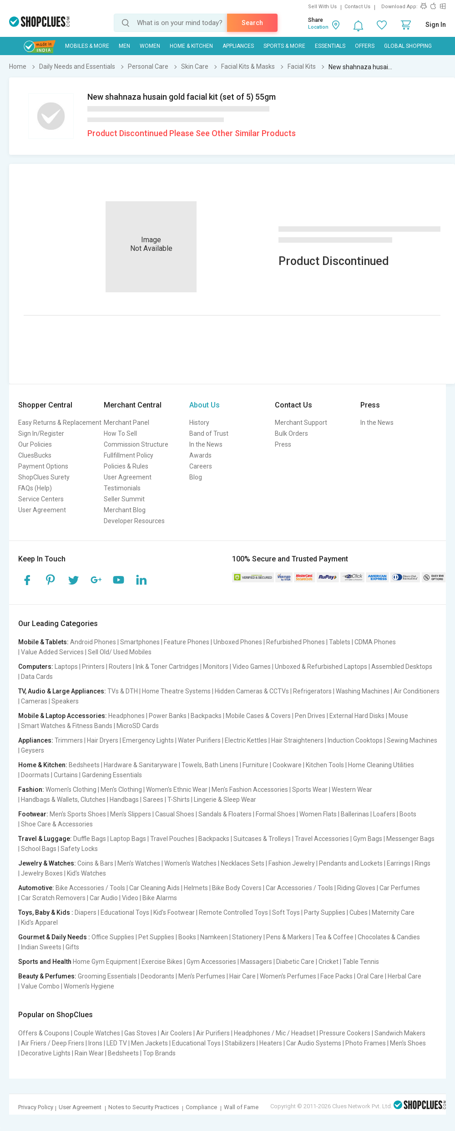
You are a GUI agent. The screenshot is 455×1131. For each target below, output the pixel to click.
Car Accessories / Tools (299, 888)
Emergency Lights (148, 740)
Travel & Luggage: (45, 838)
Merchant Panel (126, 422)
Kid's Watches (86, 873)
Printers (93, 666)
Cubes (358, 912)
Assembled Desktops (401, 666)
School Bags (38, 848)
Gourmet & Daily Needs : (54, 937)
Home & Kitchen (191, 46)
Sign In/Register (41, 433)
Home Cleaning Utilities (381, 765)
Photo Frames (365, 1043)
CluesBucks (34, 455)
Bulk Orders (291, 433)
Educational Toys (125, 912)
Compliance (201, 1107)
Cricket (328, 961)
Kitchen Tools (325, 765)
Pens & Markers (288, 937)
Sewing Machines (412, 740)
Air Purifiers (213, 1033)
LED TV (116, 1043)
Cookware (287, 765)
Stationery (247, 937)
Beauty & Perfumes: (47, 976)
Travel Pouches (172, 838)
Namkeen (214, 937)
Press (283, 444)
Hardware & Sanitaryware (140, 765)
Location (318, 27)
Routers (120, 666)
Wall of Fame (241, 1107)
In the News (205, 444)
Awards (200, 455)
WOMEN (150, 46)
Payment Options (43, 466)
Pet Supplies (156, 937)
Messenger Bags (410, 838)
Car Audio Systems (313, 1043)
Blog (195, 477)
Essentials (330, 46)
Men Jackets (149, 1043)
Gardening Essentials (112, 775)
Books (187, 937)
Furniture (255, 765)
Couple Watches (97, 1033)
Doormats (35, 775)
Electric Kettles (246, 740)
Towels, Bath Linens (210, 765)
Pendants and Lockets (351, 863)
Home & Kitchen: (42, 765)
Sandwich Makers (399, 1033)
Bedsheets (84, 765)
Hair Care (242, 976)
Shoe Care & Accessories (57, 824)
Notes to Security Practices (143, 1107)
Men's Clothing (121, 789)
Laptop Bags (128, 838)
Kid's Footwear (174, 912)
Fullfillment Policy (128, 455)
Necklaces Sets (242, 863)
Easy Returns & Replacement (59, 422)
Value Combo (40, 986)
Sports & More (284, 46)
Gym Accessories (211, 961)
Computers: (35, 666)
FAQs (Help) (35, 488)
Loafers (384, 814)
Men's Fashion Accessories (250, 789)
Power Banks (168, 715)
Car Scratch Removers (53, 898)
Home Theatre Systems (176, 691)
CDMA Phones (375, 642)
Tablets (339, 642)
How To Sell (120, 433)
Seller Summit (124, 499)
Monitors (215, 666)
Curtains (66, 775)
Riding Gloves (356, 888)
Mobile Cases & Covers (258, 715)
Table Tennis (361, 961)
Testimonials (122, 488)
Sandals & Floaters (225, 814)
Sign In (435, 24)
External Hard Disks (356, 715)
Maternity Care (393, 912)
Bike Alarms (159, 898)
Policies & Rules (126, 466)
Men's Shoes (408, 1043)
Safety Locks (79, 848)
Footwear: (33, 814)
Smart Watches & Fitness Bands (66, 725)
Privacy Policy (35, 1107)
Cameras (34, 701)
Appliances (238, 46)
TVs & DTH (122, 691)
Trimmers (69, 740)
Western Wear (352, 789)
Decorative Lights (46, 1053)
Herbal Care (404, 976)
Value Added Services (52, 652)
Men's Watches (138, 863)
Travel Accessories (322, 838)
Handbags (124, 799)
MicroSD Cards (137, 725)
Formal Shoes (275, 814)
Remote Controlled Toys (233, 912)
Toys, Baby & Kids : (45, 912)
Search (252, 22)
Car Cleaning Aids (154, 888)
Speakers (65, 701)
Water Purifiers (199, 740)
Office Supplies (112, 937)
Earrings (398, 863)
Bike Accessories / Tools (90, 888)
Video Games (252, 666)
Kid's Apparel (39, 922)
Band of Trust (208, 433)
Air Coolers (176, 1033)
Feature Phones (186, 642)
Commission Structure (136, 444)
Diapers (85, 912)
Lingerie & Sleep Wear (225, 799)
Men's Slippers (130, 814)
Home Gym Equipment (105, 961)
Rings (422, 863)
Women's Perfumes (288, 976)
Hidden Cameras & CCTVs (252, 691)
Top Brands (159, 1053)
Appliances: (35, 740)
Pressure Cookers (344, 1033)
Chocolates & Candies (389, 937)
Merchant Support (301, 422)
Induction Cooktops (355, 740)
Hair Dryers (102, 740)
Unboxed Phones (237, 642)
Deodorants (157, 976)
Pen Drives (310, 715)
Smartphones (140, 642)
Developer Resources (134, 521)
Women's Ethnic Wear (176, 789)
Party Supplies (324, 912)
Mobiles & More (87, 46)
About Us (204, 405)
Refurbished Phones (295, 642)
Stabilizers (240, 1043)
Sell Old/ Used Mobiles (120, 652)
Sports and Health (44, 961)
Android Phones (93, 642)
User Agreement (42, 510)
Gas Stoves (140, 1033)
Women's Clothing (71, 789)
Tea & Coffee (334, 937)
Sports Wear (310, 789)
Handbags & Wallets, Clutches (63, 799)
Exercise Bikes (162, 961)
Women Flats (318, 814)
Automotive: (36, 888)
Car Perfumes (399, 888)
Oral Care (370, 976)
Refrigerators (312, 691)
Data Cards (37, 676)
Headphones (126, 715)
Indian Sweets (41, 947)
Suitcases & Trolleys (262, 838)
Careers (200, 466)
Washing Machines (362, 691)
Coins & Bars (95, 863)
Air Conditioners (417, 691)
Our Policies (35, 444)
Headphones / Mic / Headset (274, 1033)
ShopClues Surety (44, 477)
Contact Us (357, 7)
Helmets (196, 888)
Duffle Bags (89, 838)
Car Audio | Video (114, 898)
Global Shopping (408, 46)
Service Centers (41, 499)
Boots (407, 814)
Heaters (270, 1043)
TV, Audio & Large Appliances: (62, 691)
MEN (124, 46)
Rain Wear (89, 1053)
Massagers (256, 961)
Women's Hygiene (89, 986)
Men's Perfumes (201, 976)
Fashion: (31, 789)
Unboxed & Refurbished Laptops (321, 666)
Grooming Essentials (107, 976)
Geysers (32, 750)
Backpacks (206, 715)
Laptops (66, 666)
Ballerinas (355, 814)
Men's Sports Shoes (78, 814)
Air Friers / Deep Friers (52, 1043)
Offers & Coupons (44, 1033)
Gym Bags (367, 838)
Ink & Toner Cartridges (167, 666)
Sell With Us (322, 7)
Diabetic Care (295, 961)
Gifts (72, 947)
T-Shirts (178, 799)
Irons (95, 1043)
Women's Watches (190, 863)
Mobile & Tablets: (43, 642)
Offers (364, 46)
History (199, 422)
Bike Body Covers (237, 888)
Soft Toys (286, 912)
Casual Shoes (174, 814)
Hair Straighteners (297, 740)
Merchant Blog (125, 510)
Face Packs (336, 976)
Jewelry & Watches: (47, 863)
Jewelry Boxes (42, 873)
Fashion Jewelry (291, 863)
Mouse (398, 715)
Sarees (153, 799)
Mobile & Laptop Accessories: (62, 715)
